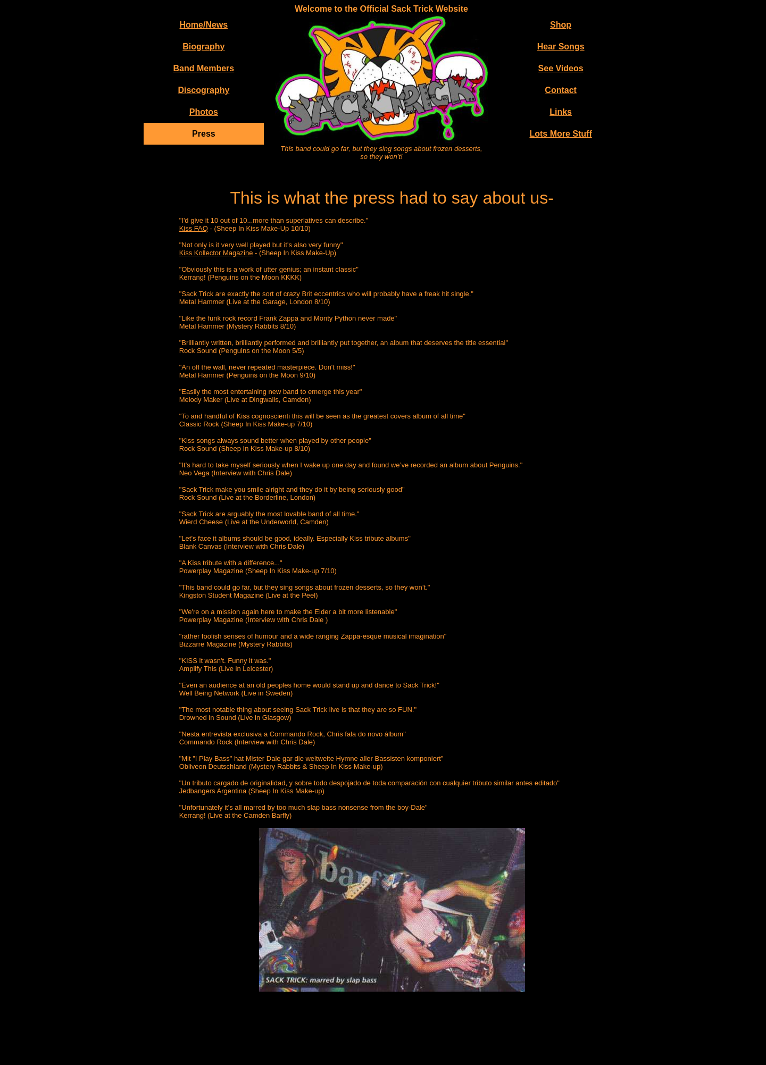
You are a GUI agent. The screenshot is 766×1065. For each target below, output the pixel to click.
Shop (560, 24)
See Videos (561, 68)
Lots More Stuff (560, 133)
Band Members (204, 68)
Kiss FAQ (193, 228)
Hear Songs (561, 46)
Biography (203, 46)
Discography (203, 90)
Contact (561, 90)
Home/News (204, 24)
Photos (203, 111)
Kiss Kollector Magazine (216, 253)
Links (560, 111)
